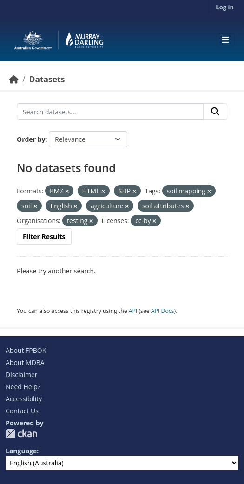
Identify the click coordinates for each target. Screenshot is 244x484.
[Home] (14, 79)
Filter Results (44, 236)
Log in (225, 7)
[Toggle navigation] (225, 39)
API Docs (162, 311)
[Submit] (215, 111)
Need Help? (23, 386)
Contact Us (22, 410)
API (133, 311)
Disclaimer (21, 374)
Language (21, 450)
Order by (31, 139)
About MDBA (25, 362)
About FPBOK (26, 350)
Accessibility (24, 398)
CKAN (21, 433)
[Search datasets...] (110, 111)
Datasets (47, 79)
